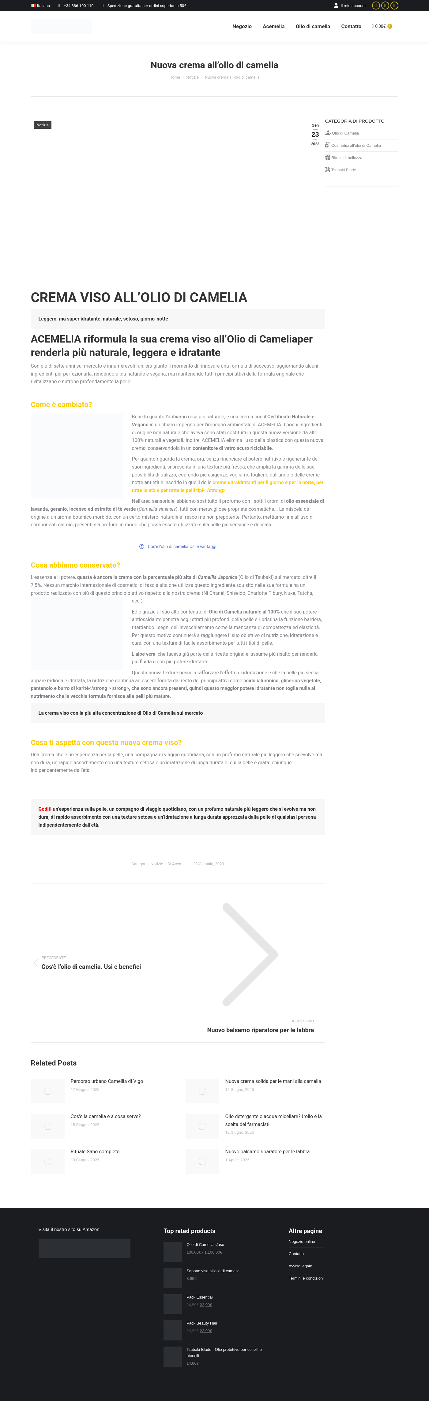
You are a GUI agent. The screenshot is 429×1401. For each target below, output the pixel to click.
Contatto (296, 1253)
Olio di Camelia (342, 132)
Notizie (43, 125)
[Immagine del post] (48, 1091)
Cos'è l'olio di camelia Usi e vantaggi (177, 546)
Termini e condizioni (306, 1278)
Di (178, 864)
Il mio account (349, 5)
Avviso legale (300, 1266)
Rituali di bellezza (344, 157)
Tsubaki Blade (340, 169)
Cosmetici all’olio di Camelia (353, 145)
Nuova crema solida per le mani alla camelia (273, 1081)
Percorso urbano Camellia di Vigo (107, 1081)
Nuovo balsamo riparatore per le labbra (267, 1152)
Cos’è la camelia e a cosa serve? (106, 1116)
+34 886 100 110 (74, 6)
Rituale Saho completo (95, 1152)
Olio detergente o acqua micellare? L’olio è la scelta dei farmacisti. (273, 1120)
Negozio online (302, 1241)
